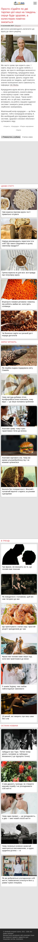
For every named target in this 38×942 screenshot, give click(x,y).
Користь (7, 126)
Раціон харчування (27, 126)
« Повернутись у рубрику (11, 137)
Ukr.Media (14, 85)
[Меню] (35, 3)
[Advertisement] (19, 160)
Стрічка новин (27, 137)
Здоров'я (18, 26)
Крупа (19, 130)
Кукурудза (15, 126)
